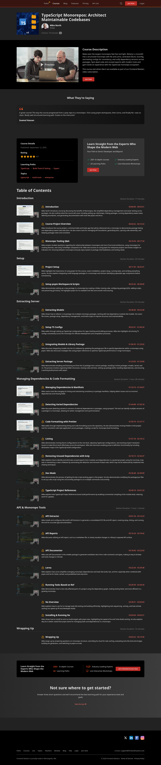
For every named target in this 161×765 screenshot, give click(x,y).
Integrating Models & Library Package (65, 344)
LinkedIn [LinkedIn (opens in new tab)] (131, 738)
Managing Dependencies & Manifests (64, 387)
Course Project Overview (58, 223)
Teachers (48, 751)
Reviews (57, 751)
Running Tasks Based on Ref (59, 584)
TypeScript (25, 168)
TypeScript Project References (60, 490)
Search (121, 3)
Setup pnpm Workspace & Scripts (62, 284)
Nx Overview (52, 602)
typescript (25, 177)
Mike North (55, 25)
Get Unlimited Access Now (128, 669)
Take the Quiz (80, 704)
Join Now (131, 3)
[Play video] (48, 64)
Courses (56, 3)
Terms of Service (127, 758)
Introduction (52, 206)
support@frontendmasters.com (132, 751)
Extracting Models (54, 309)
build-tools (36, 177)
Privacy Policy (139, 758)
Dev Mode (50, 473)
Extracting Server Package (59, 361)
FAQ (70, 751)
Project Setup (52, 266)
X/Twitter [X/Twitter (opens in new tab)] (126, 738)
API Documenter (53, 550)
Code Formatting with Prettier (61, 421)
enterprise (49, 177)
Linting (49, 438)
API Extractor (52, 516)
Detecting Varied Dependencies (61, 404)
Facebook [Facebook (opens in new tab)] (137, 738)
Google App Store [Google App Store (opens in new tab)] (136, 744)
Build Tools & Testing (41, 168)
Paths (46, 3)
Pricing (85, 3)
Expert (56, 168)
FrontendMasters (28, 3)
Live (33, 751)
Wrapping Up (52, 636)
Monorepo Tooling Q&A (57, 241)
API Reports (51, 533)
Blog (65, 3)
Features (75, 3)
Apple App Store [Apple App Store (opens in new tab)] (121, 744)
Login (142, 3)
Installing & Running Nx (57, 615)
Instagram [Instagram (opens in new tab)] (142, 738)
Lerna (48, 567)
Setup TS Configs (54, 327)
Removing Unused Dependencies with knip (67, 456)
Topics (40, 751)
